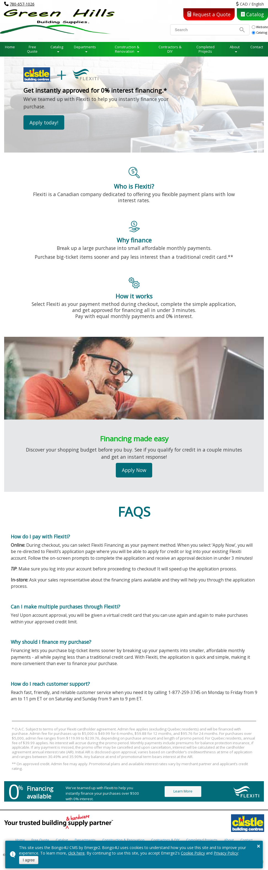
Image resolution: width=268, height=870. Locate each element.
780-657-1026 (22, 4)
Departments (85, 46)
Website (260, 27)
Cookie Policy (193, 853)
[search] (206, 29)
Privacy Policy (226, 853)
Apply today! (44, 122)
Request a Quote (209, 14)
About (235, 46)
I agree (29, 860)
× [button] (258, 846)
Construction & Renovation (127, 49)
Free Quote (32, 49)
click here (76, 853)
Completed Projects (205, 49)
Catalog (252, 14)
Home (10, 46)
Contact (256, 46)
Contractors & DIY (170, 49)
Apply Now (134, 470)
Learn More (182, 791)
